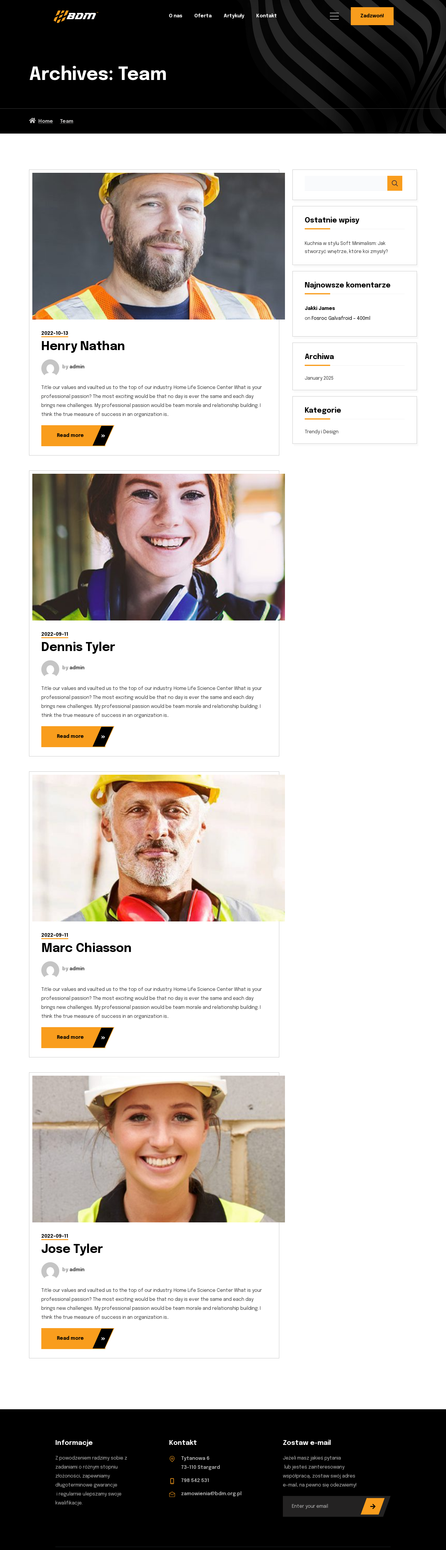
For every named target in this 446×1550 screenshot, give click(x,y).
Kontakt (266, 16)
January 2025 (319, 378)
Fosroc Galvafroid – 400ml (341, 318)
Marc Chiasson (86, 948)
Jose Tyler (72, 1249)
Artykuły (234, 16)
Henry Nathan (83, 346)
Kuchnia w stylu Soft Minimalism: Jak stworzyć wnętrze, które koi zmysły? (346, 247)
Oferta (203, 16)
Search (394, 183)
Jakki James (320, 308)
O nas (175, 16)
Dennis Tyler (78, 647)
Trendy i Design (322, 432)
